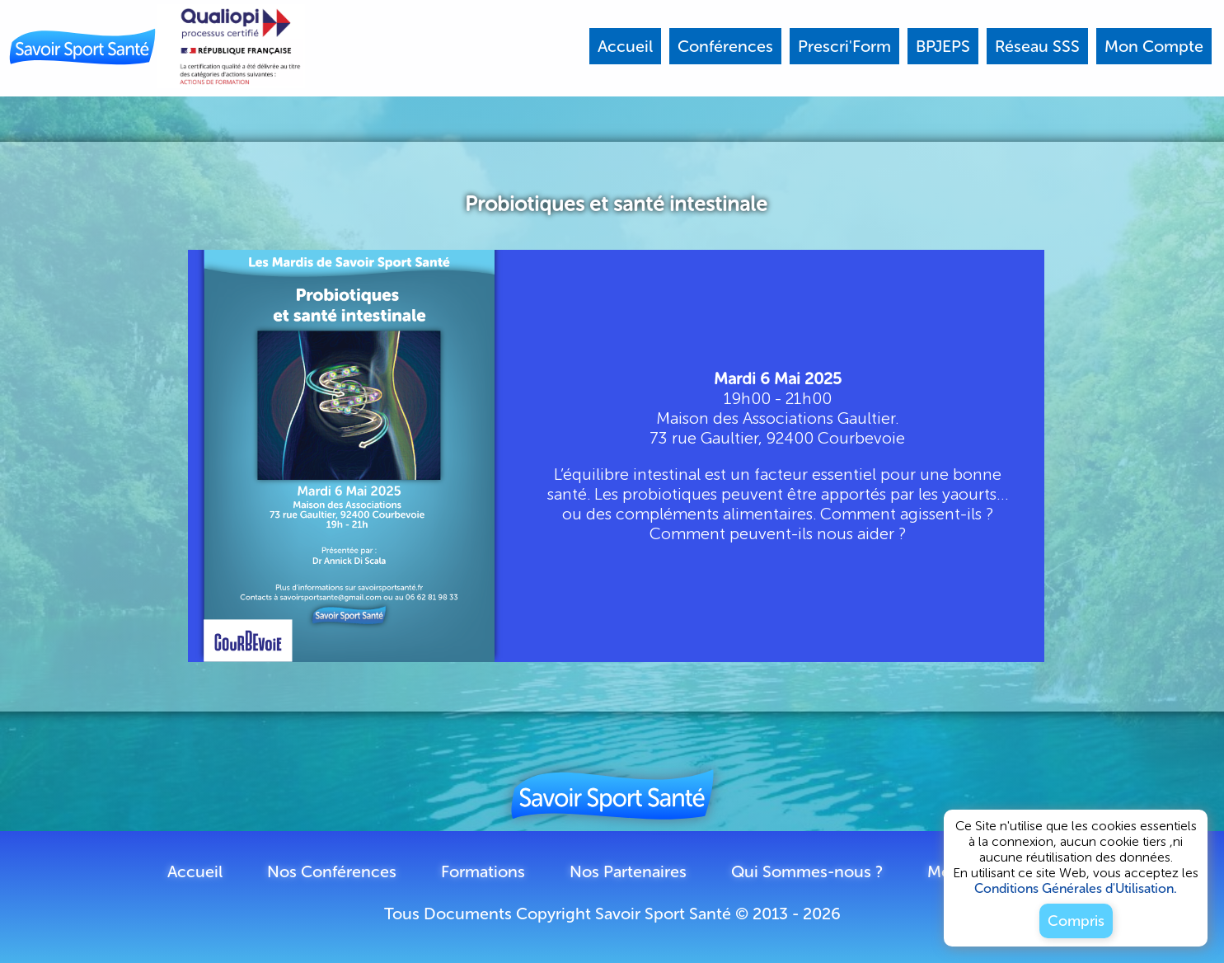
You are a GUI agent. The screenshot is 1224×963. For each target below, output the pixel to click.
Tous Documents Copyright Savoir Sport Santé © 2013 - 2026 (612, 913)
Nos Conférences (331, 871)
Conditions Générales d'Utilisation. (1075, 888)
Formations (483, 871)
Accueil (195, 871)
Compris (1076, 921)
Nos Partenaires (628, 871)
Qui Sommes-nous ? (807, 871)
